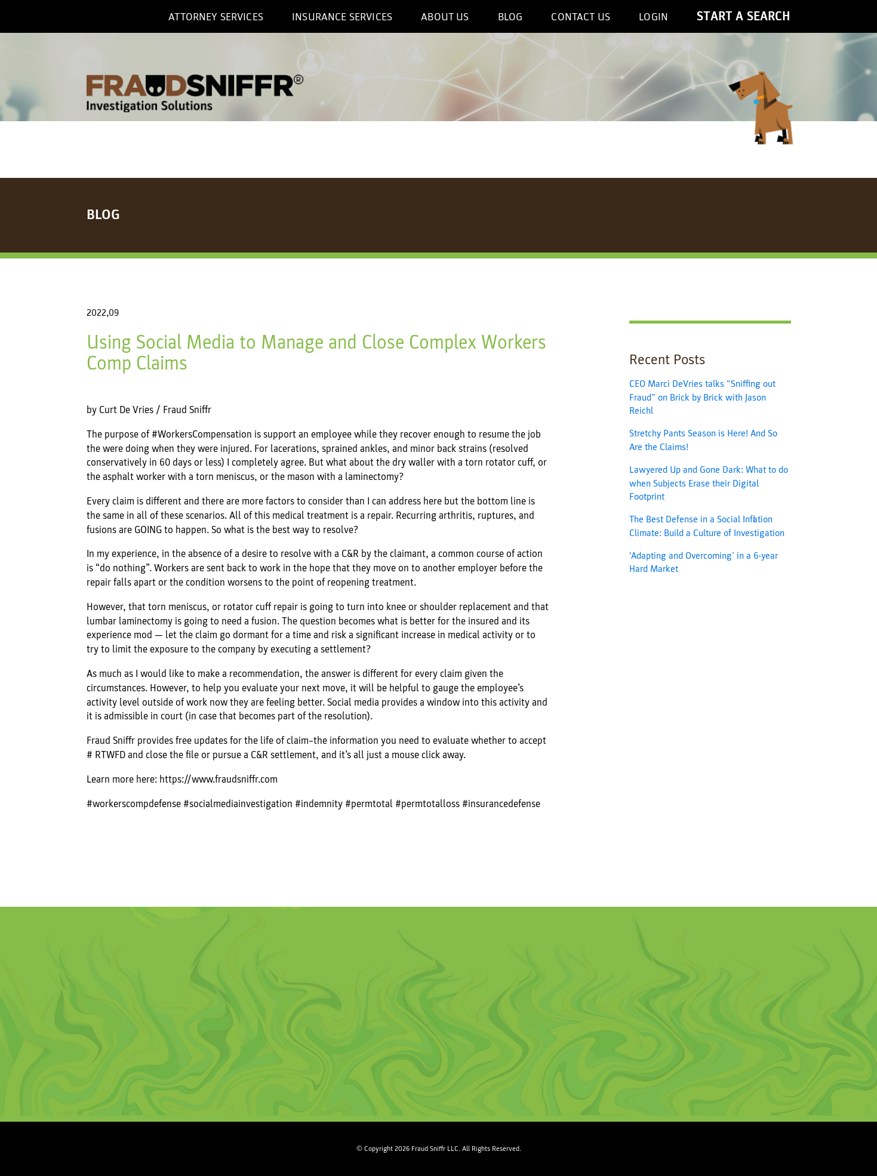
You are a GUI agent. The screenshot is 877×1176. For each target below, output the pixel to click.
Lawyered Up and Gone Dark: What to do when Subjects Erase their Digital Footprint (708, 483)
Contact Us (580, 17)
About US (445, 17)
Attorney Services (215, 17)
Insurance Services (342, 17)
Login (653, 17)
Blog (510, 17)
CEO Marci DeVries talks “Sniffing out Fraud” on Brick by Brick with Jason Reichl (702, 397)
